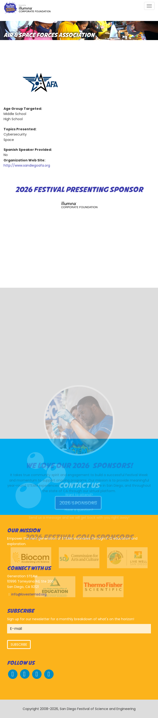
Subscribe (19, 644)
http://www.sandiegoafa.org (27, 165)
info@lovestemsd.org (29, 594)
